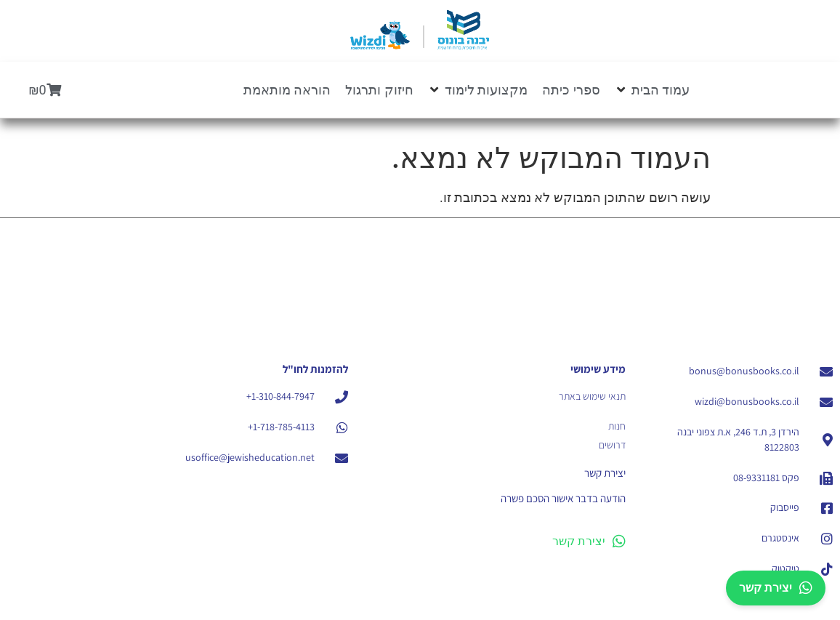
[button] (652, 89)
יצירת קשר (589, 541)
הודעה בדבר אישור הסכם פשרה (563, 498)
